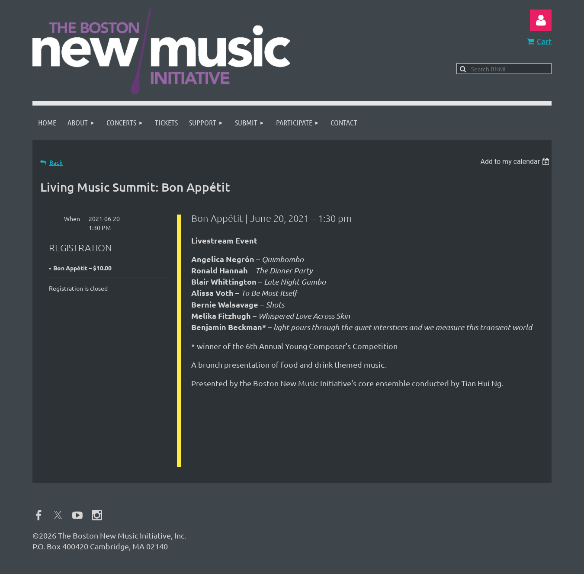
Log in (541, 20)
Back (56, 162)
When (72, 218)
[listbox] (516, 161)
